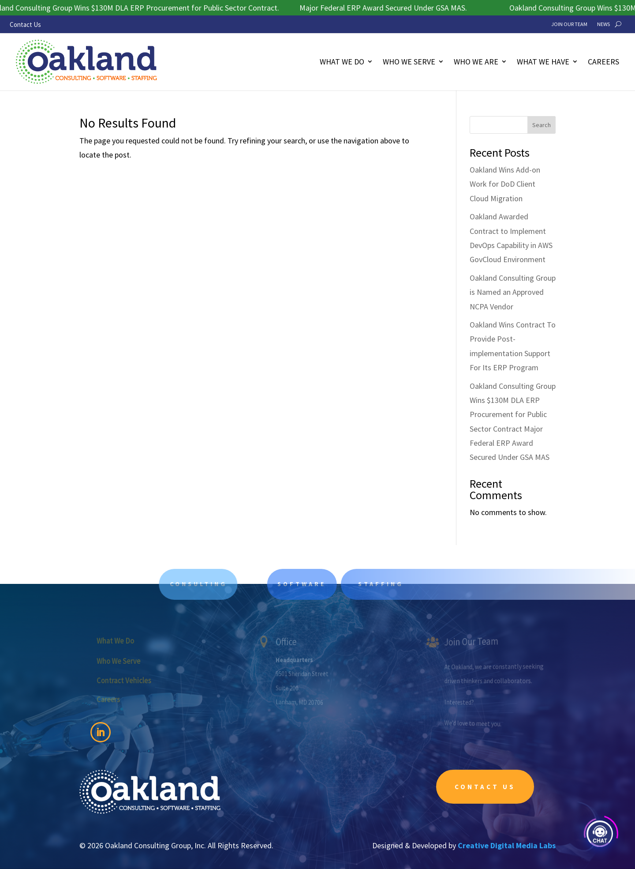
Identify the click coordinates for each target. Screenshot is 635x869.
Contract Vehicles (128, 679)
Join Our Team (569, 24)
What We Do (342, 61)
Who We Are (476, 61)
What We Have (543, 61)
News (603, 24)
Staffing (395, 584)
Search (541, 125)
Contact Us (25, 24)
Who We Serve (409, 61)
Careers (603, 61)
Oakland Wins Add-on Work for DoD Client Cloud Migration (505, 184)
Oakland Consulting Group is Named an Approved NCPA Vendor (513, 292)
